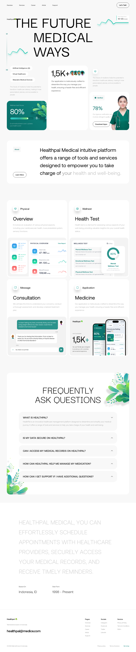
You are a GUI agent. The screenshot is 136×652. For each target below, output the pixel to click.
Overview (10, 5)
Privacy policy (101, 646)
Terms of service (114, 646)
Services (22, 5)
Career (33, 5)
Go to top (126, 646)
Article (44, 5)
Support (55, 5)
